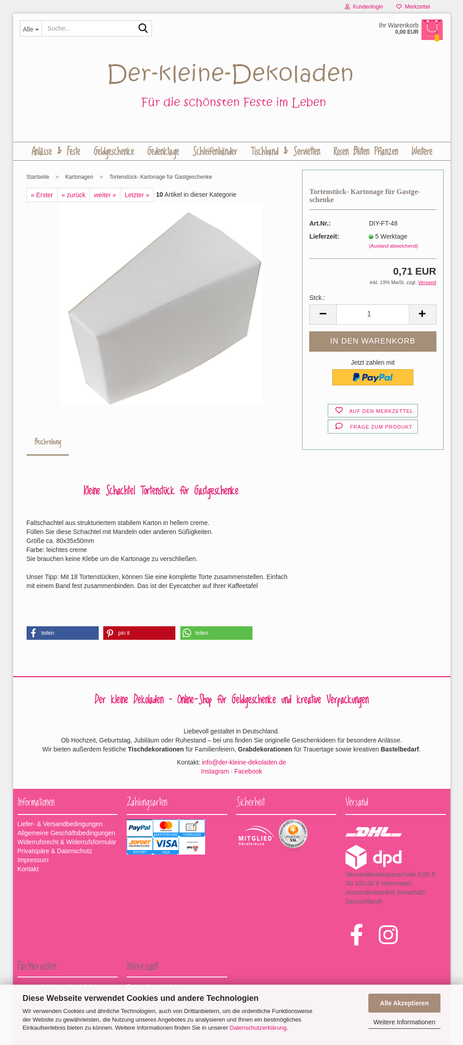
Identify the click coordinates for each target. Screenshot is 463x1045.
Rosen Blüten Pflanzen (366, 151)
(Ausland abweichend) (393, 246)
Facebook (248, 771)
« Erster (42, 195)
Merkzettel (413, 7)
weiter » (105, 195)
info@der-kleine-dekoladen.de (244, 762)
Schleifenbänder (215, 151)
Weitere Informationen (404, 1022)
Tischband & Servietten (285, 151)
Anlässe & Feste (56, 151)
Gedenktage (163, 151)
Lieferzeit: (324, 236)
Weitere (422, 151)
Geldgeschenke (114, 151)
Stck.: (317, 297)
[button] (63, 633)
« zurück (74, 195)
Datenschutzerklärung (257, 1027)
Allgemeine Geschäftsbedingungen (66, 833)
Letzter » (136, 195)
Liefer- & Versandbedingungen (60, 824)
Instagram (215, 771)
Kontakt (28, 869)
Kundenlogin (364, 7)
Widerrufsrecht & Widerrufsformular (67, 842)
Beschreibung (48, 442)
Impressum (33, 860)
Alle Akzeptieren (404, 1003)
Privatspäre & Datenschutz (55, 851)
